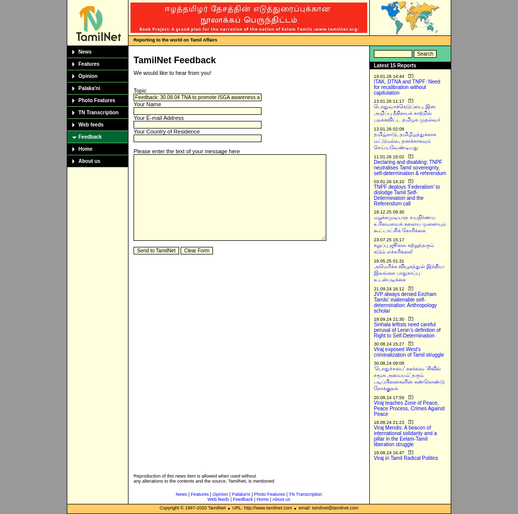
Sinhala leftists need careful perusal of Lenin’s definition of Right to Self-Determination (407, 330)
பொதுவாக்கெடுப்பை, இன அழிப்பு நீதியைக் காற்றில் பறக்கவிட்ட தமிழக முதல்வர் (407, 113)
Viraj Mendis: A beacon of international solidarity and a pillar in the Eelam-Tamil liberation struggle (405, 436)
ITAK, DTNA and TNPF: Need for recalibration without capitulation (407, 87)
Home (85, 149)
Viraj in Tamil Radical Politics (406, 458)
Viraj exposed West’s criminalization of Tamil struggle (409, 352)
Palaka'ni (89, 88)
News (85, 52)
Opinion (88, 76)
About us (89, 161)
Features (89, 64)
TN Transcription (98, 112)
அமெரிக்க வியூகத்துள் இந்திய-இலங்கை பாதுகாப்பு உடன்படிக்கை (409, 273)
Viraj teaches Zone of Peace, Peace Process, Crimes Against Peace (409, 408)
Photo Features (96, 100)
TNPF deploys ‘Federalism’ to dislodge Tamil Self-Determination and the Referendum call (407, 195)
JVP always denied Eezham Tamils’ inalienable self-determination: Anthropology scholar (405, 302)
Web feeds (91, 124)
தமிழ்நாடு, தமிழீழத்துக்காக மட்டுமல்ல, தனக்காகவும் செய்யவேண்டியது (405, 141)
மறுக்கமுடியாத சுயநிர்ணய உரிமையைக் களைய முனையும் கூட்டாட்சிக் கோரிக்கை (410, 224)
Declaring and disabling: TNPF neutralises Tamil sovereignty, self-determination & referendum (410, 167)
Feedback (90, 137)
